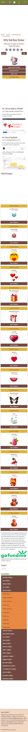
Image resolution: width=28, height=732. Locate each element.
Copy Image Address (14, 70)
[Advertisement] (14, 19)
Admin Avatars (6, 594)
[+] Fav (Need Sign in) (14, 77)
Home (2, 34)
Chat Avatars (6, 605)
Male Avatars (6, 623)
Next (24, 53)
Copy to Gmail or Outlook (14, 67)
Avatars (8, 34)
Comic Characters (16, 34)
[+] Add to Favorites (14, 206)
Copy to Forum (14, 74)
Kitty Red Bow (6, 36)
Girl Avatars (6, 619)
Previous (4, 53)
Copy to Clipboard (14, 222)
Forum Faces (6, 616)
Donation (3, 559)
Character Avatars (7, 601)
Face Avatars (6, 612)
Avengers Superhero (8, 597)
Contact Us (13, 729)
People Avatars (6, 627)
